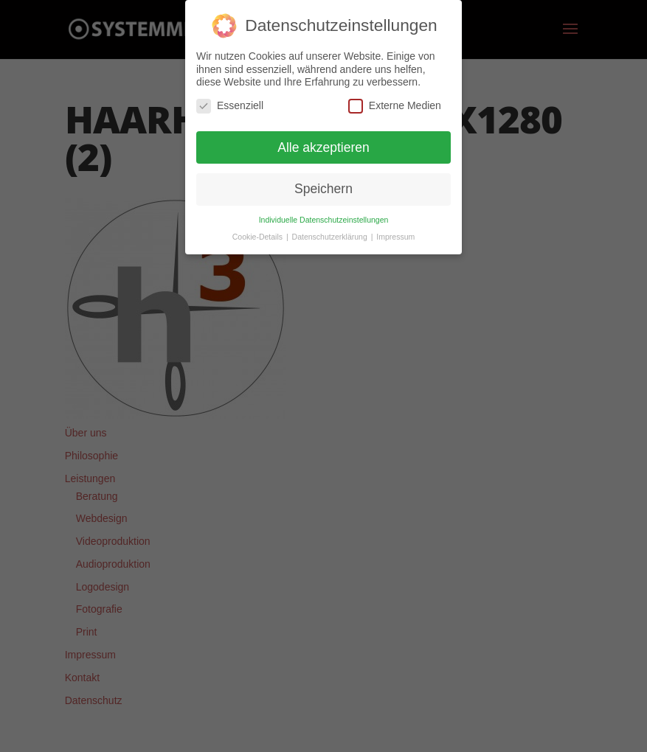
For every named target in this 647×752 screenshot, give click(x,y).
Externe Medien (394, 106)
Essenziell (229, 106)
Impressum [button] (395, 236)
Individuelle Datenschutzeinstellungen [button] (324, 219)
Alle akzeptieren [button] (323, 147)
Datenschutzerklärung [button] (331, 236)
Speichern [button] (323, 188)
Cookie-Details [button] (258, 236)
